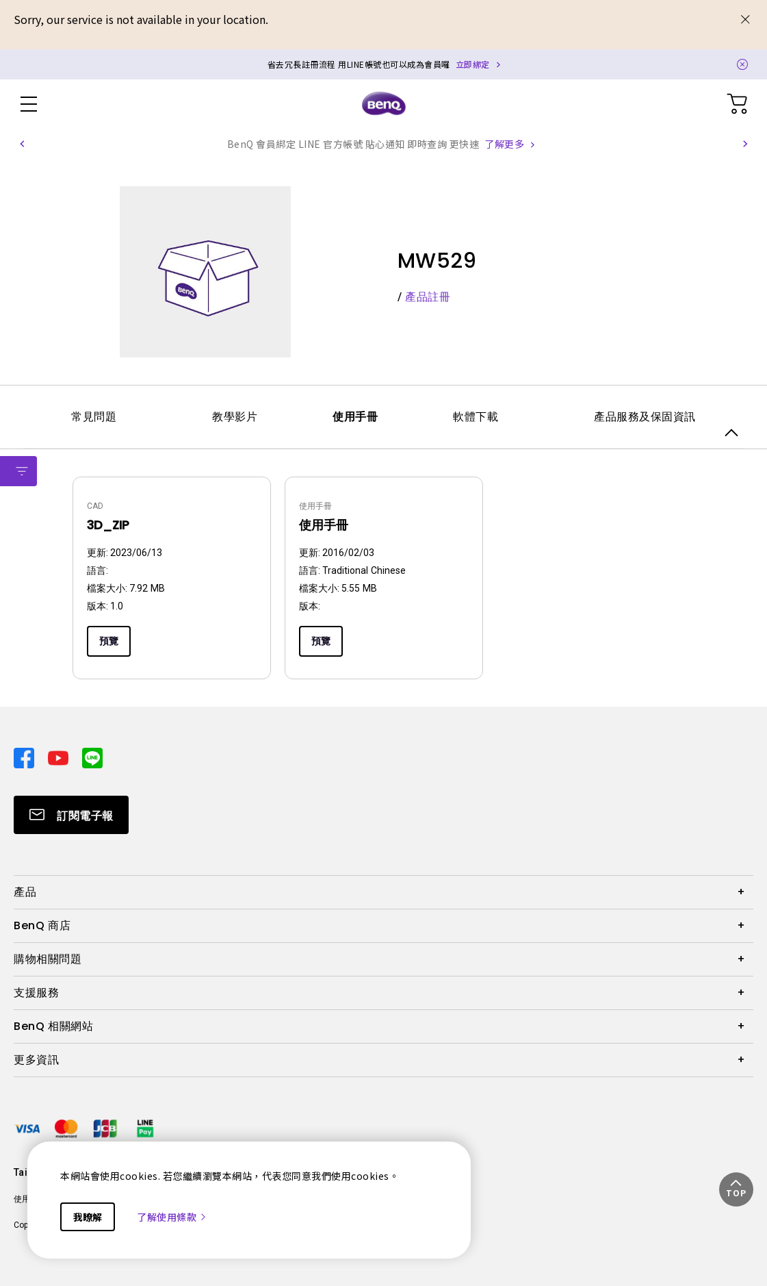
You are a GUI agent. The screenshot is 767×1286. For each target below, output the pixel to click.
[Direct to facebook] (25, 756)
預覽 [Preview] (108, 641)
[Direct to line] (92, 756)
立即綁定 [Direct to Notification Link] (473, 64)
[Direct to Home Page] (384, 104)
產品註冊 (427, 296)
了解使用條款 (172, 1217)
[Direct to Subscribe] (71, 815)
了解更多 (504, 144)
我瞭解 (87, 1217)
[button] (22, 144)
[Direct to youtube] (59, 756)
